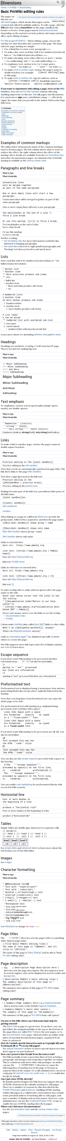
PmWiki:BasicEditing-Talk (23, 1124)
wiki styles (8, 246)
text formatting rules (54, 155)
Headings (5, 116)
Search (34, 1132)
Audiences (30, 1090)
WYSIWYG (20, 41)
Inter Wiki (39, 624)
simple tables (11, 848)
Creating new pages (55, 17)
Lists (3, 114)
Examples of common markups (13, 111)
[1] (13, 584)
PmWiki (13, 7)
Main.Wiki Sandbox (12, 531)
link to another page (24, 70)
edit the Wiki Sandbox (29, 92)
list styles (56, 334)
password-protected (48, 30)
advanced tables (29, 848)
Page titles (5, 131)
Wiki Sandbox (34, 472)
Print (30, 1130)
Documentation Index (37, 17)
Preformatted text (8, 122)
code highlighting (24, 784)
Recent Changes (42, 1130)
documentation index (20, 1109)
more (48, 49)
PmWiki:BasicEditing (54, 1121)
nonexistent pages (17, 637)
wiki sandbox (31, 465)
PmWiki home (18, 562)
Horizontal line (6, 124)
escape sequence (30, 759)
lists (21, 334)
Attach (23, 1130)
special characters (15, 1048)
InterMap (18, 624)
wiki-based (6, 22)
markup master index (36, 161)
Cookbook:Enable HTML (40, 1101)
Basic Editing (34, 953)
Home (4, 7)
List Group (57, 1130)
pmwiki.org (42, 1121)
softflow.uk (52, 1139)
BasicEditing (25, 7)
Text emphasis (6, 117)
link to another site (23, 78)
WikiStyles (10, 926)
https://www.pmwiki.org (22, 557)
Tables (3, 126)
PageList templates (47, 1006)
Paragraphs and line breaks (11, 112)
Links (3, 119)
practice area (31, 486)
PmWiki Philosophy (12, 1090)
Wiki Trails (32, 1032)
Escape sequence (8, 121)
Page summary (7, 134)
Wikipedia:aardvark (22, 631)
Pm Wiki (5, 41)
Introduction (23, 17)
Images (4, 128)
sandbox (7, 511)
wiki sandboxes (10, 506)
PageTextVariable (53, 1003)
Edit (8, 1130)
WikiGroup (43, 517)
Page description (7, 133)
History (15, 1130)
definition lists (40, 334)
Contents (7, 108)
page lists (10, 976)
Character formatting (9, 129)
